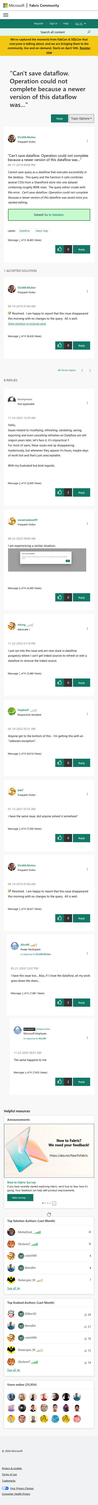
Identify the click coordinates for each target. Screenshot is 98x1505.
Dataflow (25, 230)
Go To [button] (79, 23)
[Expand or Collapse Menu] (5, 15)
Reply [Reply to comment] (81, 345)
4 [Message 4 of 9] (25, 1072)
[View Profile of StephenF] (23, 710)
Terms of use (9, 1474)
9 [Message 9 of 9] (19, 483)
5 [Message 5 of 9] (19, 828)
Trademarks (8, 1480)
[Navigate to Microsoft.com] (13, 5)
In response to (36, 954)
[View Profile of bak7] (21, 790)
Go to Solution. (54, 215)
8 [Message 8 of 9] (19, 588)
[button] (59, 118)
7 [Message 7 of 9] (19, 673)
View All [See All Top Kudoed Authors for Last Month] (13, 1370)
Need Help (42, 230)
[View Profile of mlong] (21, 624)
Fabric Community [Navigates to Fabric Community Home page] (44, 5)
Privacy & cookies (12, 1468)
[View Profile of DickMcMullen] (27, 137)
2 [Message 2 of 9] (19, 336)
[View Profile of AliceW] (25, 944)
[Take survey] (20, 1197)
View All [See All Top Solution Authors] (13, 1288)
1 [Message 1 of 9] (19, 240)
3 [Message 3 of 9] (22, 993)
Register (39, 23)
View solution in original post (27, 323)
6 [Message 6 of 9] (19, 753)
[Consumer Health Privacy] (49, 1494)
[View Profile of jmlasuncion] (43, 1029)
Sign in (53, 23)
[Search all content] (65, 32)
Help (66, 23)
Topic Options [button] (80, 118)
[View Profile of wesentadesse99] (27, 520)
